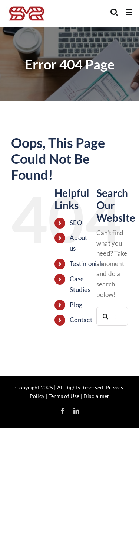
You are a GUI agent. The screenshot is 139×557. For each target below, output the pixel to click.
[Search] (105, 316)
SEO (76, 223)
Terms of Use (64, 396)
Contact (81, 320)
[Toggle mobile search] (114, 12)
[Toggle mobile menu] (129, 12)
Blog (76, 305)
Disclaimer (96, 396)
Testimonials (87, 264)
